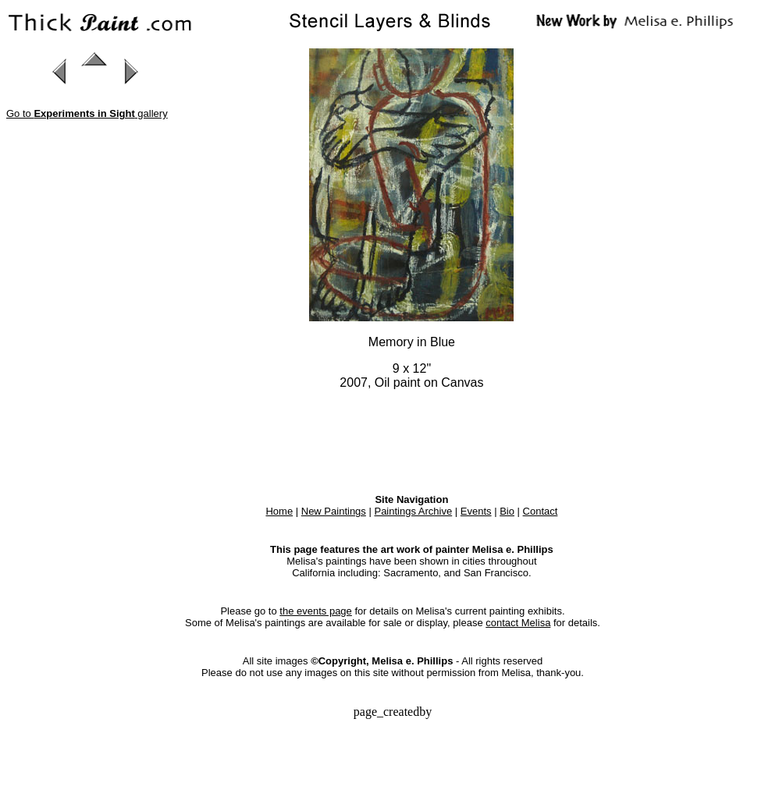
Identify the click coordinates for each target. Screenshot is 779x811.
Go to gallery (87, 113)
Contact (540, 511)
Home (279, 511)
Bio (507, 511)
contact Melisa (518, 623)
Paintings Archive (413, 511)
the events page (315, 611)
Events (476, 511)
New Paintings (333, 511)
